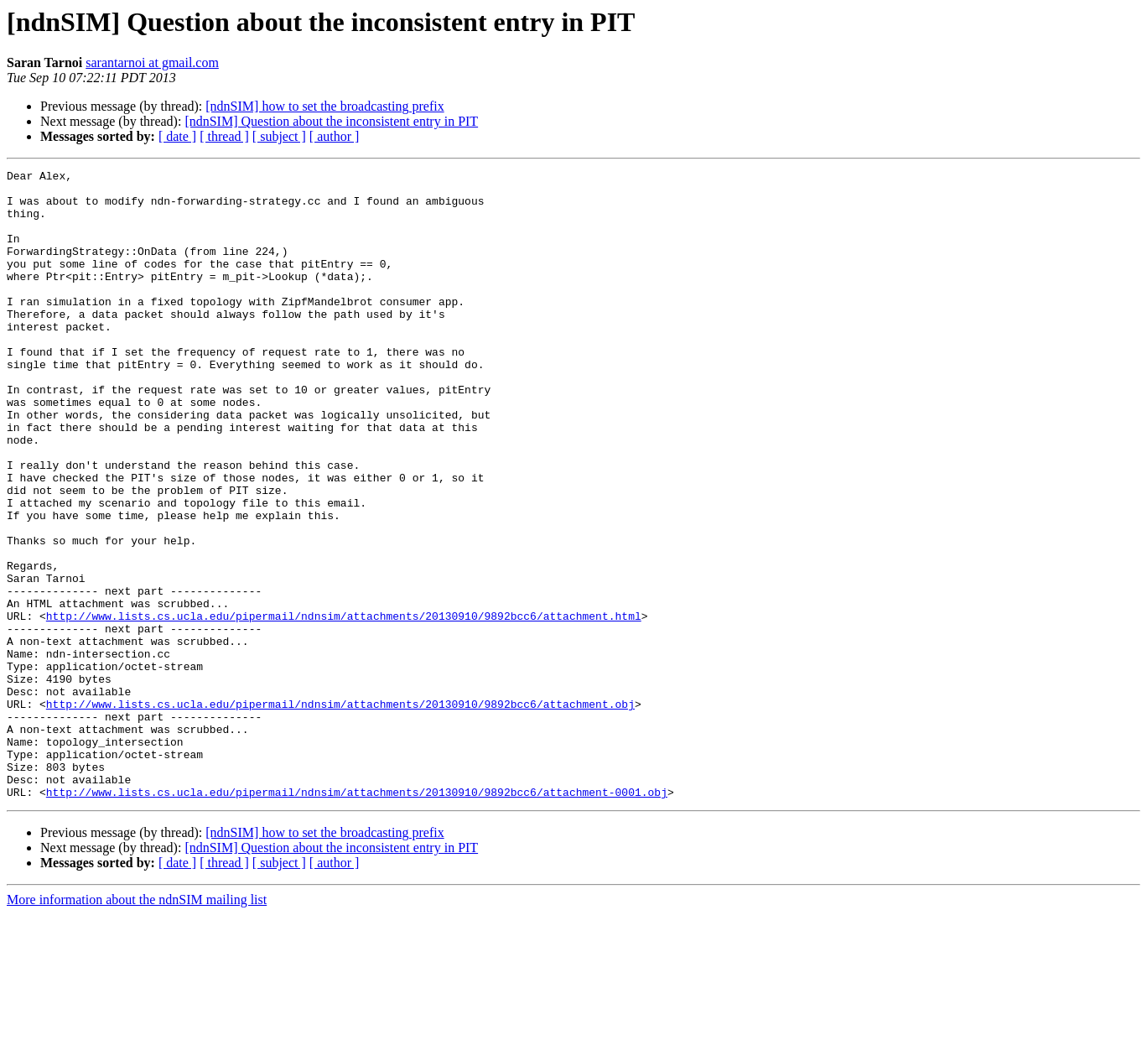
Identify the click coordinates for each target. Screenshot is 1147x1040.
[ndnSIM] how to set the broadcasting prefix (324, 106)
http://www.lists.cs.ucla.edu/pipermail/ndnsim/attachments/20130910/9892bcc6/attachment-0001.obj (356, 917)
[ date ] (177, 136)
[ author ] (334, 136)
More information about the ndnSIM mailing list (137, 1025)
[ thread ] (224, 136)
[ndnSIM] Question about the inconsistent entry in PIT (331, 121)
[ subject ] (279, 136)
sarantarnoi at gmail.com (152, 62)
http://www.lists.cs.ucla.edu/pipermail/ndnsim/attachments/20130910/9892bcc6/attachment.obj (340, 811)
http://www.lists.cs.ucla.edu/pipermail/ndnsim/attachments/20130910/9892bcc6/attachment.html (343, 706)
